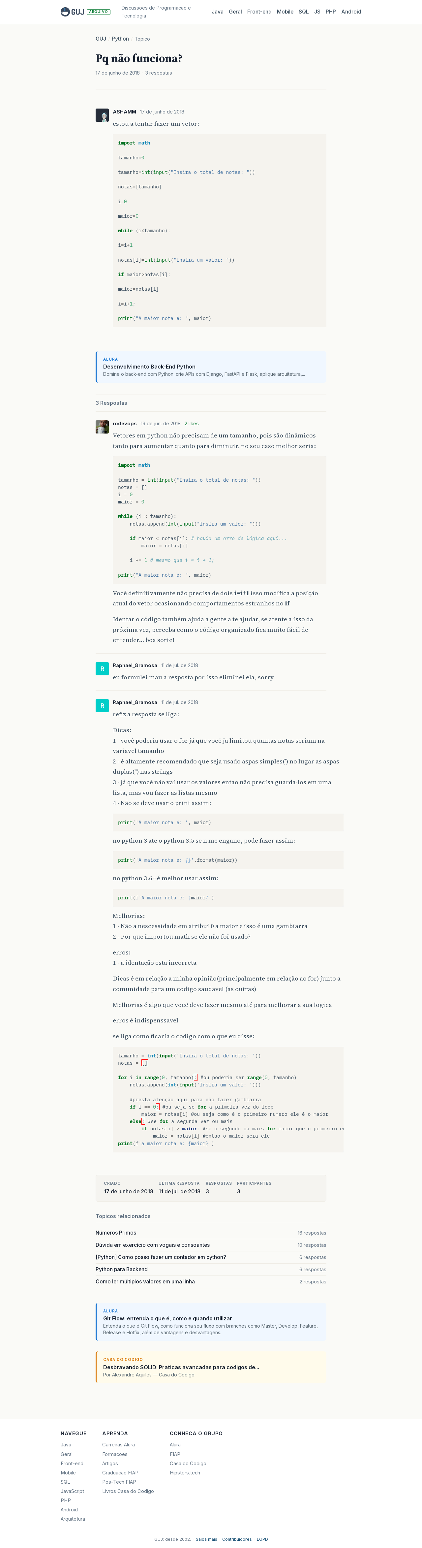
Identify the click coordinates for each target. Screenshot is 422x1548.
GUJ (101, 39)
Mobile (285, 12)
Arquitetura (73, 1519)
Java (218, 12)
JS (317, 12)
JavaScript (72, 1491)
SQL (304, 12)
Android (351, 12)
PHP (331, 12)
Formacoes (115, 1454)
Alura (175, 1445)
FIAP (175, 1454)
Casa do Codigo (188, 1464)
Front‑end (259, 12)
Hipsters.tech (185, 1473)
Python (120, 39)
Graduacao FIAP (120, 1473)
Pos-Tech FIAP (119, 1482)
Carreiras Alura (118, 1445)
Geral (235, 12)
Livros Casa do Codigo (128, 1491)
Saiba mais (206, 1539)
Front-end (72, 1464)
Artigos (110, 1464)
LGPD (262, 1539)
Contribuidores (237, 1539)
